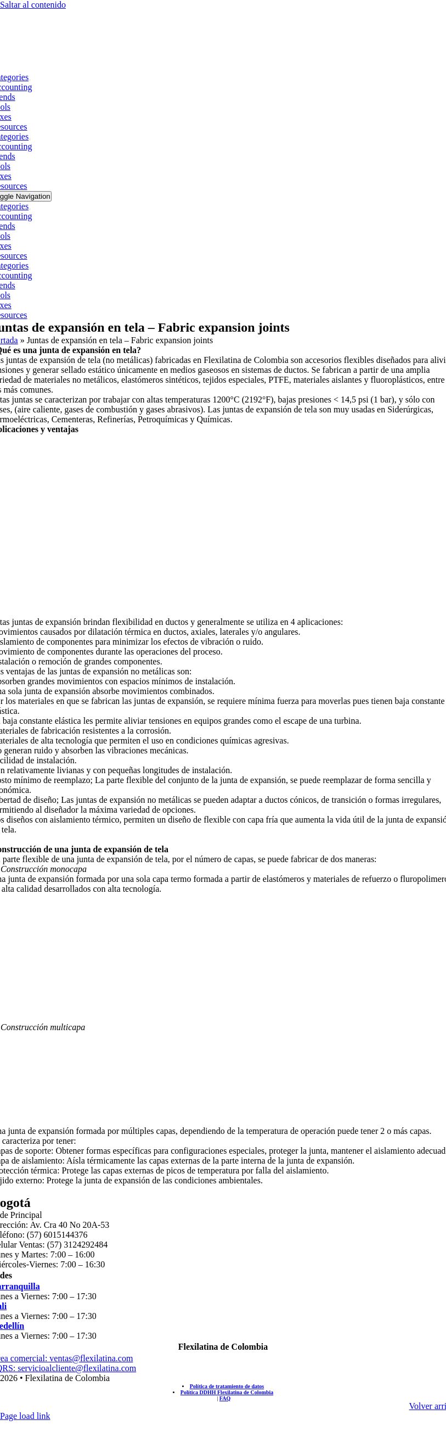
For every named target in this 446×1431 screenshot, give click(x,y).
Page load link (25, 1416)
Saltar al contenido (33, 4)
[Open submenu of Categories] (30, 80)
